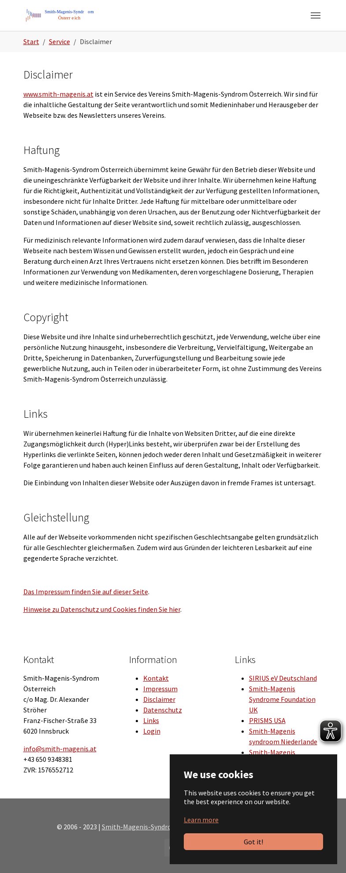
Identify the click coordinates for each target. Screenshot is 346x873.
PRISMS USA (267, 720)
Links (151, 720)
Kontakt (156, 678)
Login (151, 731)
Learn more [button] (201, 819)
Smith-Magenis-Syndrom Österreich (156, 826)
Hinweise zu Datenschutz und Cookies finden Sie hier (101, 609)
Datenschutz (162, 709)
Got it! (253, 841)
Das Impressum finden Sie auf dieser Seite (85, 591)
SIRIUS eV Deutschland (283, 678)
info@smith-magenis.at (60, 748)
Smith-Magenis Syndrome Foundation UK (282, 699)
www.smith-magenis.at (58, 94)
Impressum (160, 688)
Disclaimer (159, 699)
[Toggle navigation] (315, 15)
